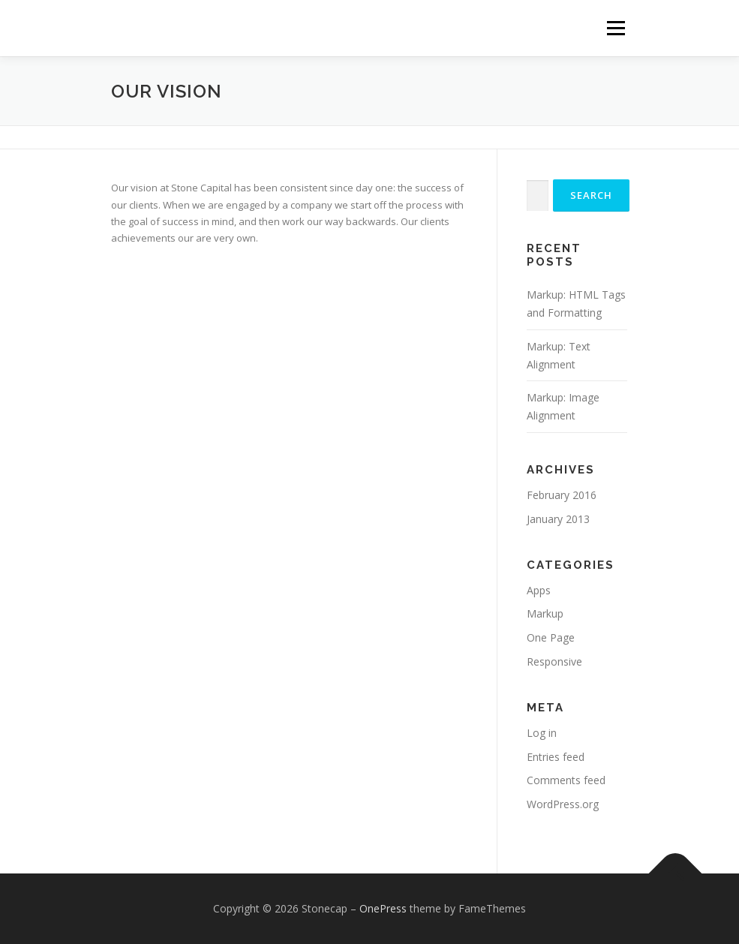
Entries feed (555, 757)
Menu (615, 28)
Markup (545, 613)
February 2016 (561, 495)
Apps (539, 590)
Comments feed (566, 780)
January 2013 (558, 519)
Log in (542, 733)
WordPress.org (563, 804)
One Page (551, 637)
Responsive (554, 661)
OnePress (383, 908)
